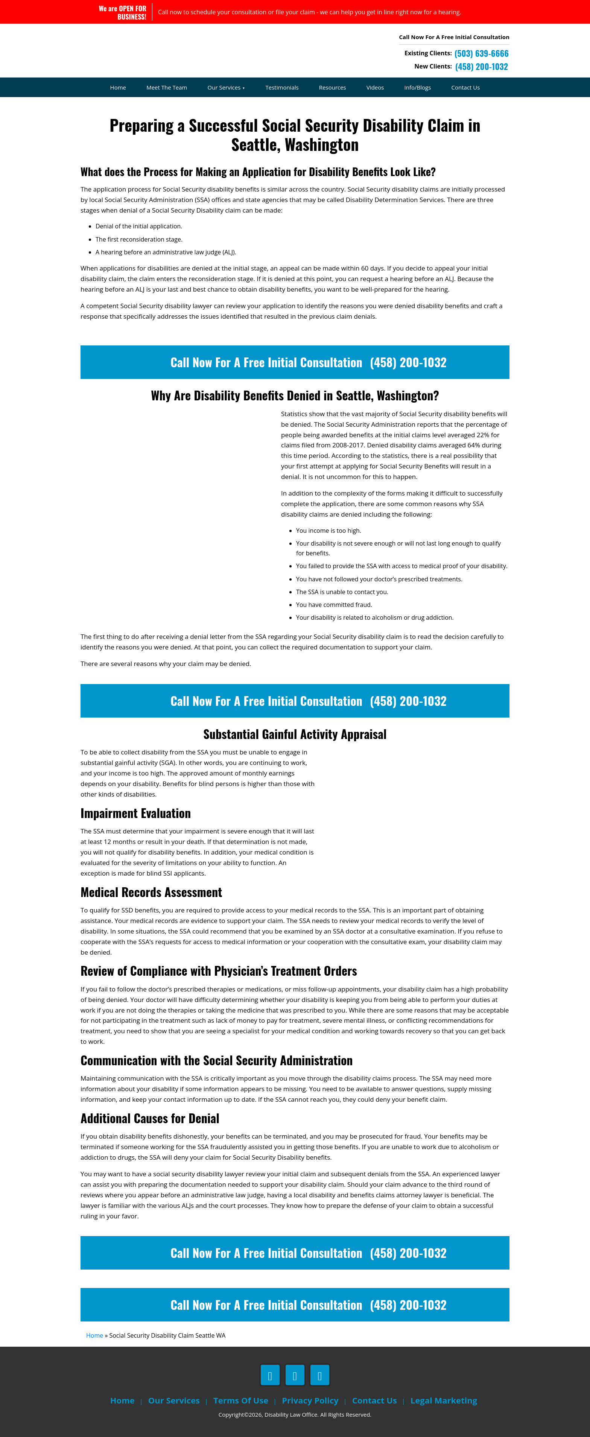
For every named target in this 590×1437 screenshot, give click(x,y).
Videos (375, 87)
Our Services (224, 87)
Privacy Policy (310, 1400)
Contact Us (466, 87)
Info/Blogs (417, 87)
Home (118, 87)
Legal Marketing (444, 1400)
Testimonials (282, 87)
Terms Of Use (240, 1400)
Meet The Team (166, 87)
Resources (332, 87)
